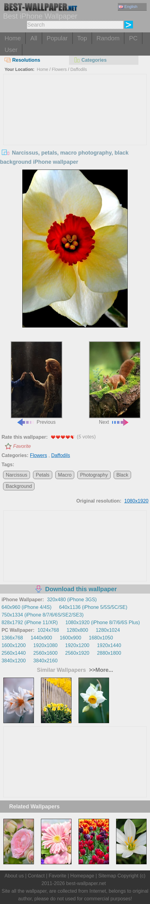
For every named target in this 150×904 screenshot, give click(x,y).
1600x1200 (14, 645)
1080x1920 (136, 500)
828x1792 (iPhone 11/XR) (30, 622)
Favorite (22, 446)
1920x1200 (77, 645)
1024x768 (48, 630)
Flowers (59, 69)
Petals (42, 475)
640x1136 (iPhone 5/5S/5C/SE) (93, 607)
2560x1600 (45, 653)
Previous (36, 383)
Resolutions (22, 60)
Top (82, 38)
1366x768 (12, 637)
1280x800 (77, 630)
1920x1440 (109, 645)
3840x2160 (45, 660)
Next (115, 383)
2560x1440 (14, 653)
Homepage (82, 875)
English (128, 6)
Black (122, 475)
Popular (57, 38)
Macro (64, 475)
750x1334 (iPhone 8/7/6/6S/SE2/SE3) (43, 614)
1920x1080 (45, 645)
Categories (90, 60)
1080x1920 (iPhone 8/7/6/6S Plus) (102, 622)
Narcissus (16, 475)
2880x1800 (109, 653)
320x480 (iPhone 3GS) (72, 599)
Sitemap (107, 875)
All (33, 38)
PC (133, 38)
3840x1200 (14, 660)
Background (19, 486)
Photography (94, 475)
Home (13, 38)
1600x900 (70, 637)
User (11, 49)
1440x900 (41, 637)
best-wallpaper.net (86, 883)
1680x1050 (101, 637)
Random (108, 38)
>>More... (100, 670)
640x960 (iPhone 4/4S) (27, 607)
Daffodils (78, 69)
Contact (36, 875)
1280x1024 (108, 630)
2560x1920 (77, 653)
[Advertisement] (75, 120)
